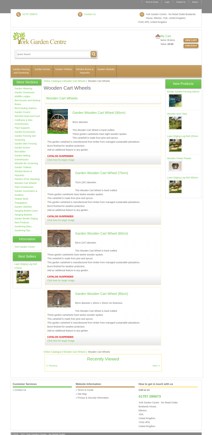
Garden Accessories (25, 132)
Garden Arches (42, 69)
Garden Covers (22, 112)
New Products (22, 222)
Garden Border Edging (26, 218)
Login (167, 2)
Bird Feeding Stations (26, 108)
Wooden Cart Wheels (74, 81)
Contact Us (180, 2)
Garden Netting (22, 155)
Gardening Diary (23, 226)
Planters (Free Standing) (27, 179)
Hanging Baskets (23, 214)
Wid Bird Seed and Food (27, 116)
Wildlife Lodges (22, 96)
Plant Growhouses (24, 187)
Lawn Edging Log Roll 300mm (182, 177)
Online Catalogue (52, 81)
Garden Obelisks (106, 69)
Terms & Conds (152, 2)
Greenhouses (21, 159)
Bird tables (20, 151)
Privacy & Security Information (93, 397)
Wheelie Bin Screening (26, 163)
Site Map (82, 394)
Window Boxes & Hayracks (85, 71)
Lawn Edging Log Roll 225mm (182, 136)
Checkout (191, 45)
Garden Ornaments (24, 92)
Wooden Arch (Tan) (177, 113)
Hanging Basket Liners (26, 210)
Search (195, 2)
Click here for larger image (61, 160)
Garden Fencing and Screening (21, 71)
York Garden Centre (24, 246)
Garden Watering (23, 88)
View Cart (191, 40)
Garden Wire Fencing (26, 143)
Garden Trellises (63, 69)
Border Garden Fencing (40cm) (183, 91)
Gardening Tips (22, 230)
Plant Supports (22, 128)
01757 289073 (30, 14)
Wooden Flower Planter (179, 158)
